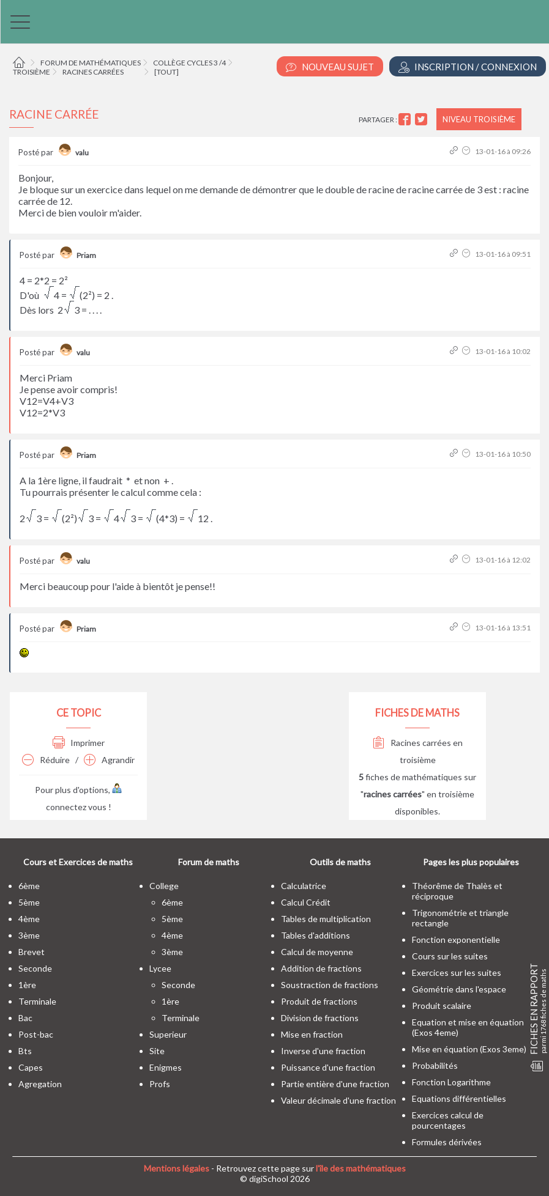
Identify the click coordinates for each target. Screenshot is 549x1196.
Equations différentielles (459, 1098)
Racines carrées (93, 71)
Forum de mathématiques (90, 62)
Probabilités (435, 1065)
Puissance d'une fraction (328, 1067)
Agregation (40, 1084)
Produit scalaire (441, 1005)
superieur (168, 1034)
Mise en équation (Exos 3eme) (469, 1049)
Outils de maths (340, 862)
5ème (29, 902)
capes (30, 1067)
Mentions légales (176, 1168)
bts (25, 1051)
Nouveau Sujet (330, 67)
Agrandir (109, 760)
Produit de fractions (319, 1001)
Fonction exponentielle (456, 939)
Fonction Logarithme (451, 1082)
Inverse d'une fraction (323, 1051)
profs (159, 1084)
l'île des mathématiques (361, 1168)
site (157, 1051)
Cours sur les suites (450, 956)
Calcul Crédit (306, 902)
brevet (31, 952)
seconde (35, 968)
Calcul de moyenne (317, 952)
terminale (37, 1001)
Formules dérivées (447, 1142)
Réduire (46, 760)
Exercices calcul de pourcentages (448, 1120)
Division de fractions (320, 1018)
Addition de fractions (321, 968)
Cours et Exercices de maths (78, 862)
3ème (29, 935)
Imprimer (79, 742)
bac (25, 1018)
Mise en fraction (312, 1034)
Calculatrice (303, 885)
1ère (27, 985)
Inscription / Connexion (467, 67)
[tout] (166, 71)
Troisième (31, 71)
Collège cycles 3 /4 (189, 62)
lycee (160, 968)
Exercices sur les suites (456, 972)
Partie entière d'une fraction (335, 1084)
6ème (29, 885)
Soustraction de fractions (329, 985)
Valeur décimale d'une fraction (338, 1100)
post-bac (35, 1034)
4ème (29, 919)
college (164, 885)
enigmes (165, 1067)
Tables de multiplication (326, 919)
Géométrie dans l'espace (459, 989)
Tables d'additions (315, 935)
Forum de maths (208, 862)
